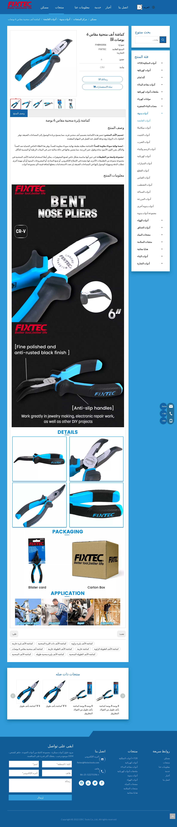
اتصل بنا (166, 779)
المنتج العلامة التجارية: (118, 51)
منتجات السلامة (144, 241)
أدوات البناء (142, 256)
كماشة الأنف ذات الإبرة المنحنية (52, 643)
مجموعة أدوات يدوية (146, 213)
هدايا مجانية (142, 249)
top (172, 816)
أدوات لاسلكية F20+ (146, 63)
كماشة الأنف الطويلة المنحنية (82, 654)
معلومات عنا (164, 767)
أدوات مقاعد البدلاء (146, 84)
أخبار (167, 775)
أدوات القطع (143, 170)
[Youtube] (88, 783)
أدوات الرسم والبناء (146, 149)
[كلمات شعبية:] (139, 7)
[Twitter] (95, 783)
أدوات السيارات (144, 163)
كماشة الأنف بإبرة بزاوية (82, 643)
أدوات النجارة (143, 263)
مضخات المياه (144, 234)
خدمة (167, 771)
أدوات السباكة (143, 191)
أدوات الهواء (142, 220)
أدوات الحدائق (143, 227)
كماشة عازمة (83, 649)
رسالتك (103, 79)
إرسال (40, 797)
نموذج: (121, 44)
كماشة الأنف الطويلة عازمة (60, 649)
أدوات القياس (143, 177)
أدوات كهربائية (144, 70)
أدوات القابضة (143, 120)
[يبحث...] (147, 39)
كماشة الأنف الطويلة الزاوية (106, 649)
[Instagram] (81, 783)
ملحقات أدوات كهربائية (147, 91)
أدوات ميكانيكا (144, 127)
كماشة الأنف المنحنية (21, 654)
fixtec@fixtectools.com (88, 762)
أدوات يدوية (142, 113)
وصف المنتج (19, 113)
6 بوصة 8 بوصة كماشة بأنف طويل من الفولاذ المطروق (83, 709)
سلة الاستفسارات (102, 86)
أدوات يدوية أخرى (145, 206)
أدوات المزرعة (144, 199)
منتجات (166, 762)
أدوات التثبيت (143, 134)
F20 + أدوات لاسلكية (128, 758)
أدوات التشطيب (144, 184)
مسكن (167, 758)
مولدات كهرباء (144, 99)
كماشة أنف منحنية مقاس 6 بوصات (27, 649)
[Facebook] (101, 783)
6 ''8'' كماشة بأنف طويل (30, 705)
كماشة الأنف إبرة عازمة (22, 643)
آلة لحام (141, 77)
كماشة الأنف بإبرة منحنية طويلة (50, 654)
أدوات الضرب (143, 141)
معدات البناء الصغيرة (147, 106)
